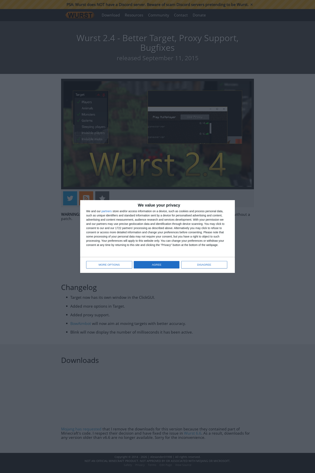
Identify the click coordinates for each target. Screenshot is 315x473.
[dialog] (157, 236)
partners (106, 211)
